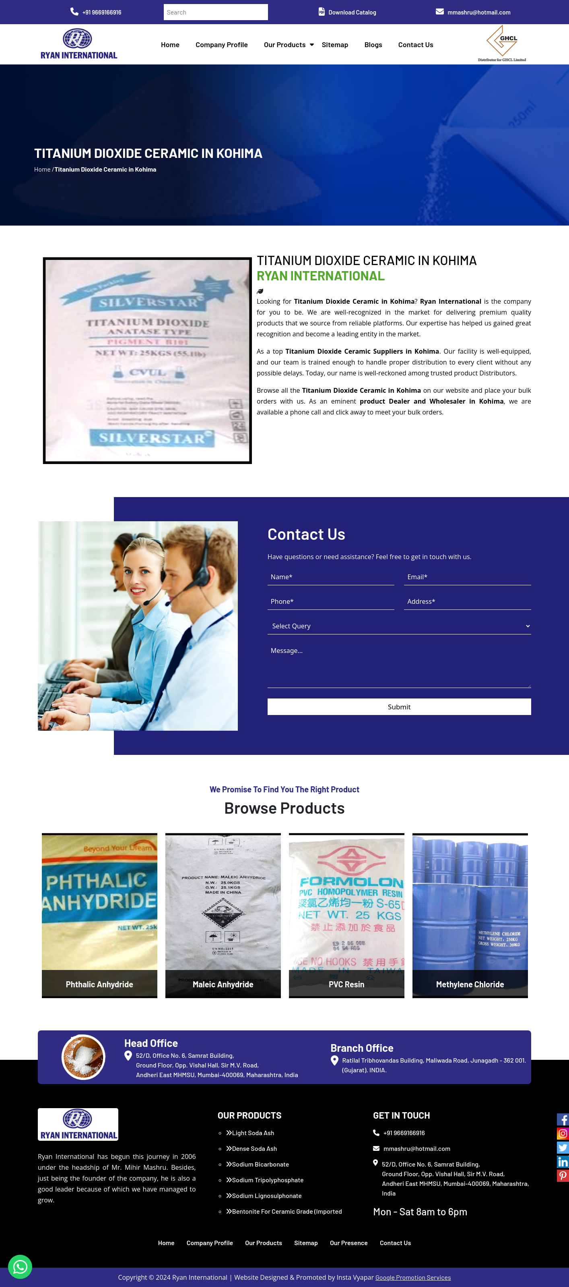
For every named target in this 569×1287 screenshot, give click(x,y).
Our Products (285, 44)
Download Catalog (347, 12)
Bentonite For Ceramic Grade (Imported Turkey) (284, 1216)
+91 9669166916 (96, 12)
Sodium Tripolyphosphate (265, 1179)
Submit (399, 706)
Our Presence (349, 1242)
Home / (44, 169)
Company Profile (222, 44)
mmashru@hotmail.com (473, 12)
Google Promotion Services (413, 1277)
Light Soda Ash (250, 1132)
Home (170, 44)
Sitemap (335, 44)
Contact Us (415, 44)
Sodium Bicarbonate (257, 1164)
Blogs (373, 44)
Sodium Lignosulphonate (264, 1195)
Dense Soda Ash (251, 1148)
